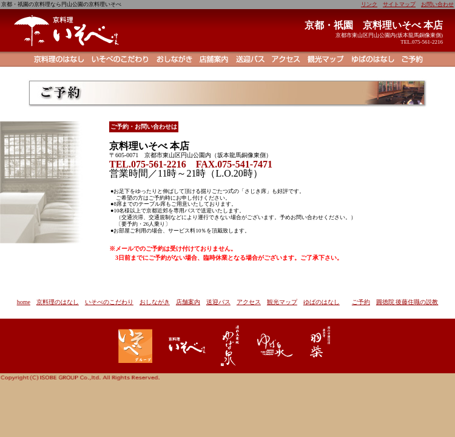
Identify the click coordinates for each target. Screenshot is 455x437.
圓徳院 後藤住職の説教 (407, 302)
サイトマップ (399, 4)
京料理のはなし (57, 302)
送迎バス (218, 302)
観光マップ (282, 302)
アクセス (249, 302)
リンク (369, 4)
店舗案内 (188, 302)
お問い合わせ (437, 4)
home (23, 302)
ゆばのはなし (321, 302)
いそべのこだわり (109, 302)
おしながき (155, 302)
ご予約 (361, 302)
